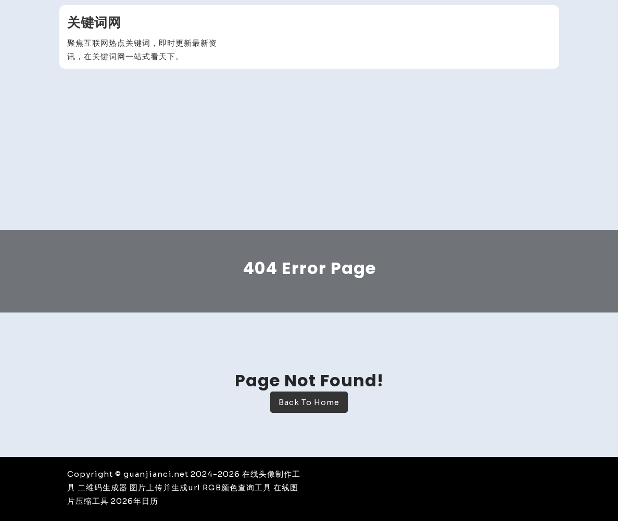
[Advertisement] (309, 152)
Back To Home (309, 402)
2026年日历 (134, 501)
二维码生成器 (103, 487)
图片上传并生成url (165, 487)
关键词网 (94, 23)
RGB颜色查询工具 (237, 487)
